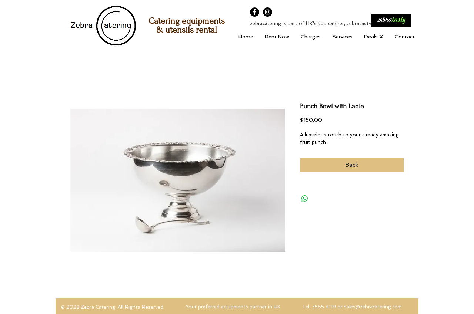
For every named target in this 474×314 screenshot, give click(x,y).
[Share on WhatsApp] (304, 198)
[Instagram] (267, 12)
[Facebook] (254, 12)
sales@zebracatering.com (373, 307)
